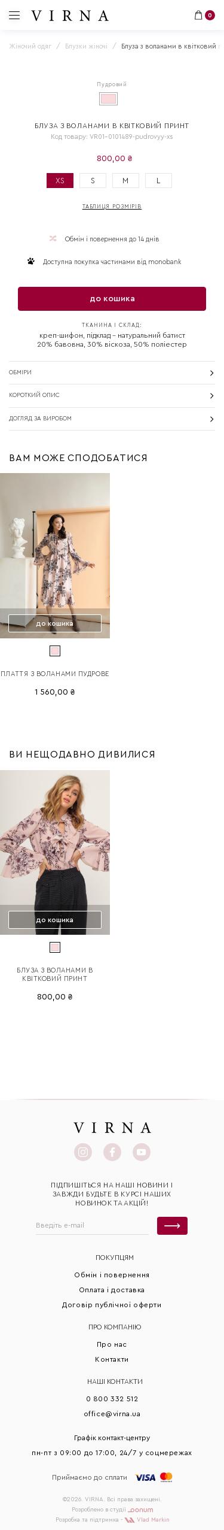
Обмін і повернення (112, 1274)
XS (60, 180)
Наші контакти (115, 1381)
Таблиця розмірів (112, 207)
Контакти (112, 1359)
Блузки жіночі (86, 46)
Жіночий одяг (30, 46)
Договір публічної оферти (111, 1304)
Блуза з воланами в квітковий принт (55, 974)
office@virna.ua (112, 1413)
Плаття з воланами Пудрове (55, 674)
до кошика (112, 299)
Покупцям (115, 1257)
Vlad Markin (147, 1520)
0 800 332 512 (112, 1398)
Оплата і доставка (112, 1289)
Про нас (112, 1344)
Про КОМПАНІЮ (115, 1327)
